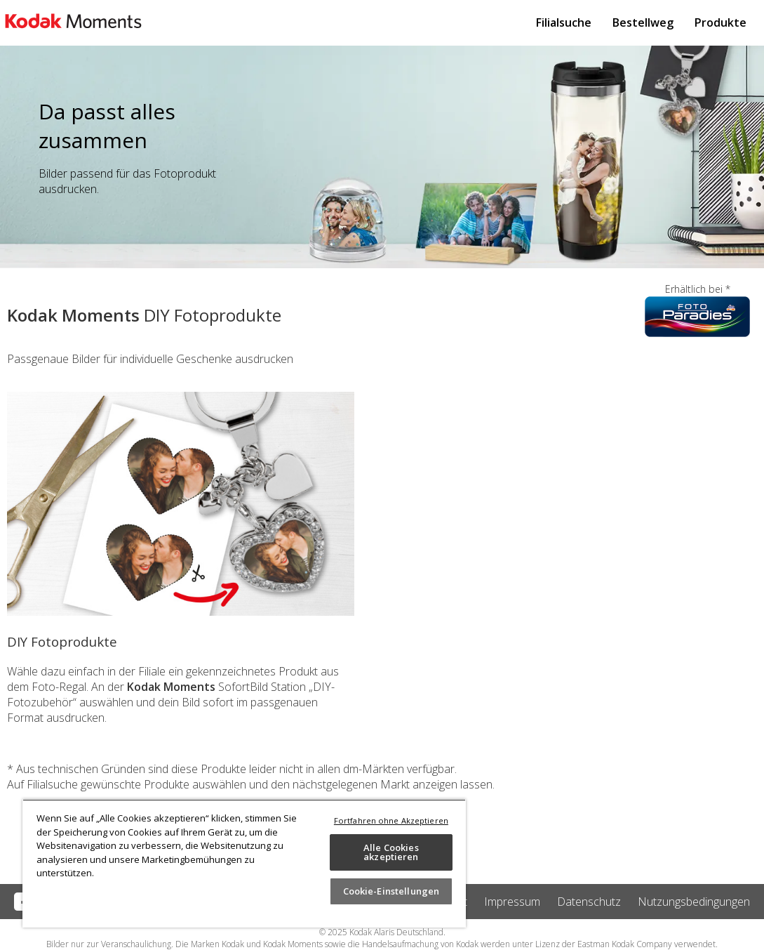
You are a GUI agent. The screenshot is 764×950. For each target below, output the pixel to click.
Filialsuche (563, 22)
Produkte (720, 22)
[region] (244, 863)
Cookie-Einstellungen (391, 891)
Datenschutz (589, 901)
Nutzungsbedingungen (694, 901)
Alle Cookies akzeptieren (391, 852)
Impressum (512, 901)
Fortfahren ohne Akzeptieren (391, 820)
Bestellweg (642, 22)
